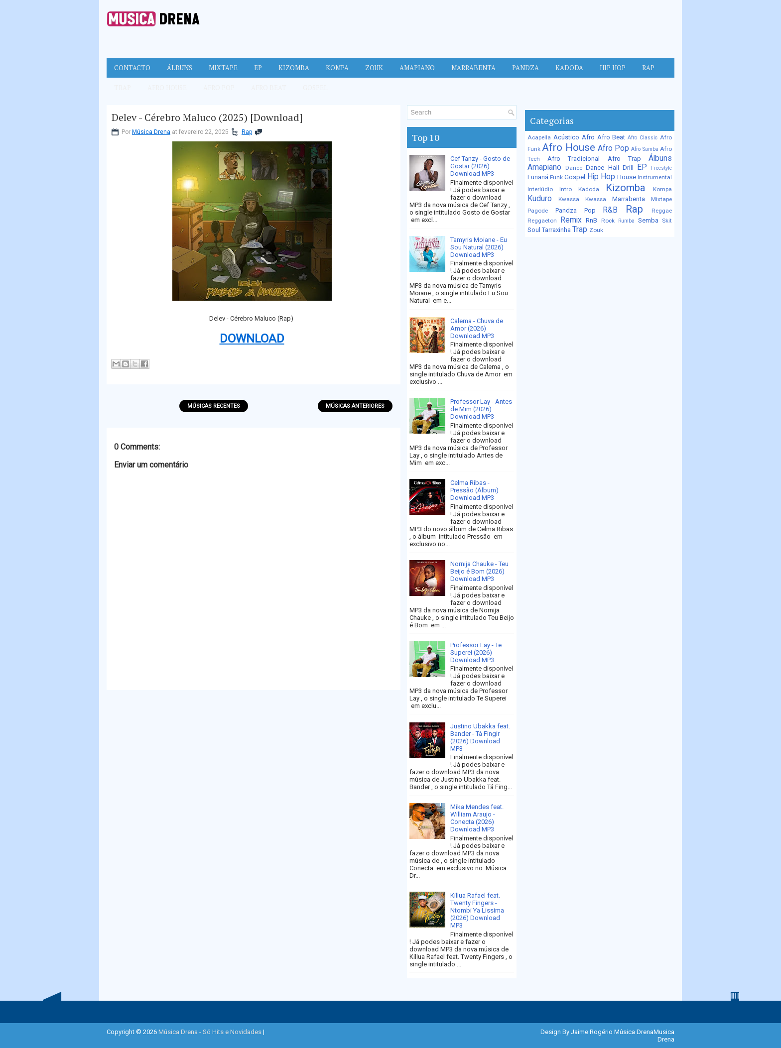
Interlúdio (540, 189)
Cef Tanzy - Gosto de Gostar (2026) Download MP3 (480, 166)
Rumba (626, 221)
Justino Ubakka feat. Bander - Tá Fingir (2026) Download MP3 (480, 737)
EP (258, 67)
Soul (533, 229)
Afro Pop (219, 87)
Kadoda (569, 67)
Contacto (132, 67)
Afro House (167, 87)
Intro (565, 189)
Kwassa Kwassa (582, 199)
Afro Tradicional (573, 158)
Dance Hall (602, 167)
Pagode (537, 210)
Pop (590, 210)
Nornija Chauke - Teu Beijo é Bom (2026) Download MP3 (479, 571)
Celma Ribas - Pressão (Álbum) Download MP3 (474, 490)
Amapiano (417, 67)
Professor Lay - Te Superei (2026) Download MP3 (476, 652)
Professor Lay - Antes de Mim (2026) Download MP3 (481, 409)
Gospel (315, 87)
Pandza (525, 67)
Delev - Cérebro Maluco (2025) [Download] (207, 117)
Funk (556, 177)
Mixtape (223, 67)
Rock (608, 220)
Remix (571, 220)
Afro (588, 137)
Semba (648, 220)
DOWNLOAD (252, 339)
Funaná (537, 177)
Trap (122, 87)
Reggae (661, 210)
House (626, 177)
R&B (610, 210)
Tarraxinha (556, 229)
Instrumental (655, 177)
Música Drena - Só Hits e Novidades (209, 1032)
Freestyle (661, 168)
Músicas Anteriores (355, 406)
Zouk (374, 67)
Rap (648, 67)
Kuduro (539, 198)
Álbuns (179, 67)
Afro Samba (644, 149)
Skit (667, 220)
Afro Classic (642, 137)
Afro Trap (624, 158)
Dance (573, 167)
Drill (628, 167)
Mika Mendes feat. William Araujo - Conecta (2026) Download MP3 (477, 818)
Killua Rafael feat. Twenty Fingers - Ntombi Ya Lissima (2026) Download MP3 (477, 910)
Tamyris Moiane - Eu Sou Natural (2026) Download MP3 (478, 247)
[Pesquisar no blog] (457, 112)
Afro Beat (268, 87)
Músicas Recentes (213, 406)
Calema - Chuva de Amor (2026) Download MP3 (476, 328)
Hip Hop (613, 67)
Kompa (337, 67)
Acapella (539, 137)
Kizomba (293, 67)
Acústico (566, 137)
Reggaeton (542, 220)
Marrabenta (473, 67)
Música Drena (151, 131)
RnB (591, 220)
